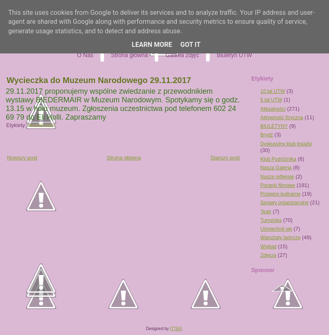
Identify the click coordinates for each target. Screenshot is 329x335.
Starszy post (225, 158)
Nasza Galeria (276, 168)
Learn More (152, 45)
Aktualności (41, 125)
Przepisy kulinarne (280, 194)
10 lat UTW (272, 91)
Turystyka (271, 220)
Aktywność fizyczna (281, 117)
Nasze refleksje (277, 177)
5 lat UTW (271, 100)
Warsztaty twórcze (280, 237)
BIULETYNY (274, 126)
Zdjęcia (268, 255)
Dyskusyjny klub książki (286, 144)
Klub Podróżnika (278, 159)
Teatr (265, 212)
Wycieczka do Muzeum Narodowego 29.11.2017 (99, 80)
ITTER (176, 328)
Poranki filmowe (277, 185)
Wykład (268, 247)
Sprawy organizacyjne (284, 203)
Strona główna (124, 158)
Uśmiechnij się (276, 229)
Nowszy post (22, 158)
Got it (190, 45)
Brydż (266, 135)
